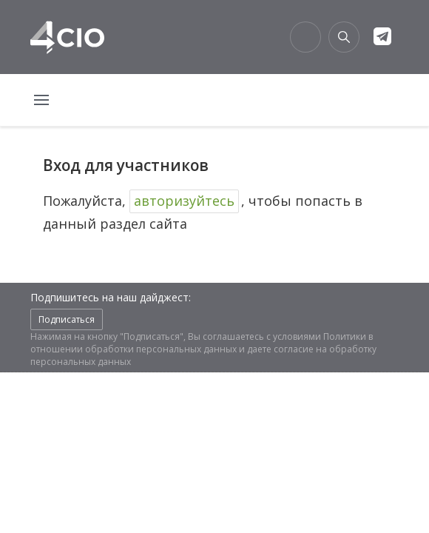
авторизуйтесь (184, 200)
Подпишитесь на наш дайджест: (110, 297)
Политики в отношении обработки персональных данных (201, 342)
